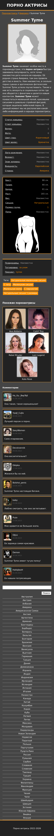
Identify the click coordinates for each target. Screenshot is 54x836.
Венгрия (27, 646)
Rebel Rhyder (15, 355)
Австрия (27, 600)
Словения (27, 769)
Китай (27, 702)
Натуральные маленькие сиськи (28, 280)
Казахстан (27, 695)
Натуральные (41, 203)
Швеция (27, 804)
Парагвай (27, 740)
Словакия (27, 765)
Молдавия (27, 726)
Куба (27, 712)
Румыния (27, 758)
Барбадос (27, 628)
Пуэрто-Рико (27, 751)
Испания (27, 688)
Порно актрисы (27, 5)
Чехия (27, 793)
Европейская (42, 166)
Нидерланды (27, 730)
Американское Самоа (27, 611)
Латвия (27, 716)
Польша (27, 744)
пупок (19, 272)
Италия (27, 691)
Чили (27, 797)
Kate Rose (27, 379)
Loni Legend (38, 355)
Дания (27, 663)
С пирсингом (31, 289)
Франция (27, 790)
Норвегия (27, 737)
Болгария (27, 639)
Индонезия (27, 677)
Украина (27, 779)
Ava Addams (15, 331)
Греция (27, 660)
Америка (24, 13)
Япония (27, 818)
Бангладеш (27, 625)
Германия (27, 656)
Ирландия (27, 681)
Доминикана (27, 667)
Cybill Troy (38, 331)
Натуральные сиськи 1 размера (20, 293)
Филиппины (27, 783)
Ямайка (27, 814)
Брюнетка (43, 142)
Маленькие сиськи (23, 284)
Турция (27, 776)
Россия (27, 754)
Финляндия (27, 786)
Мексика (27, 723)
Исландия (27, 684)
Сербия (27, 762)
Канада (27, 698)
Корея (27, 709)
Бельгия (27, 635)
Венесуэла (26, 649)
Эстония (27, 807)
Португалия (27, 747)
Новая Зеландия (27, 733)
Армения (27, 621)
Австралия (27, 596)
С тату (7, 284)
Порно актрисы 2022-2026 (27, 828)
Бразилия (27, 642)
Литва (27, 719)
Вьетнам (27, 653)
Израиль (27, 670)
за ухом (23, 267)
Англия (27, 614)
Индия (27, 674)
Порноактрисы (9, 13)
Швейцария (27, 800)
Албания (27, 604)
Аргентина (27, 618)
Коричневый (42, 138)
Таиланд (27, 772)
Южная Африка (27, 811)
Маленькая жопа (13, 289)
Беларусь (27, 632)
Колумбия (27, 705)
